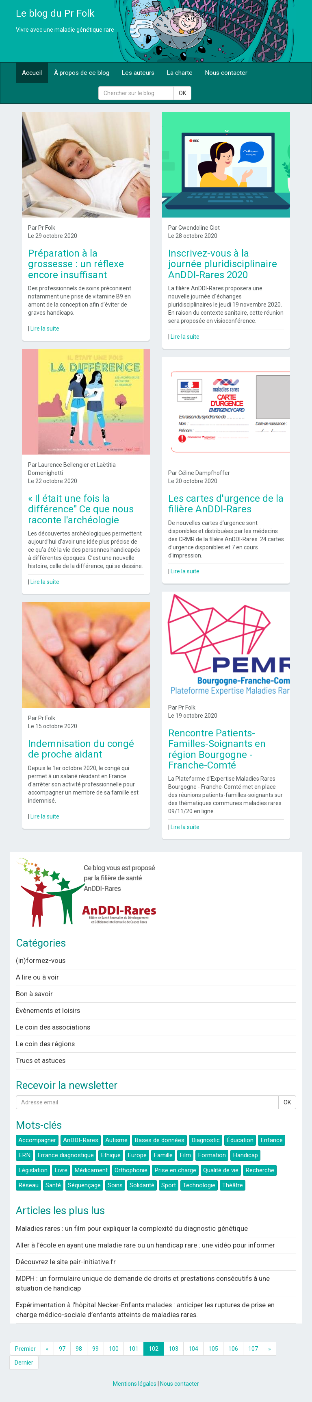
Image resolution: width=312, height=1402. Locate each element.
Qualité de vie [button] (220, 1170)
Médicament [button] (91, 1170)
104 (193, 1348)
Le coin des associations (53, 1027)
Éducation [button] (240, 1140)
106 (233, 1348)
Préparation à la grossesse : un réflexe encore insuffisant (76, 264)
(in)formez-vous (40, 960)
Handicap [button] (245, 1155)
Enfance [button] (271, 1140)
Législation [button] (33, 1170)
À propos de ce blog (81, 72)
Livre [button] (60, 1170)
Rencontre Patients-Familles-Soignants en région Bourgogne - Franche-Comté (217, 749)
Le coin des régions (45, 1044)
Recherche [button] (259, 1170)
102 (153, 1348)
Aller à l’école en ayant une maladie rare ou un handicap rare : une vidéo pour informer (145, 1245)
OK (182, 93)
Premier (25, 1348)
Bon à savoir (34, 994)
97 (62, 1348)
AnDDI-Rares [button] (80, 1140)
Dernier (24, 1362)
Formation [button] (212, 1155)
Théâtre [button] (232, 1185)
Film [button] (185, 1155)
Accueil (32, 72)
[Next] (269, 1349)
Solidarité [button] (142, 1185)
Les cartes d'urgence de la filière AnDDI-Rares (226, 504)
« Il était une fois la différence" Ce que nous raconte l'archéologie (81, 509)
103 (173, 1348)
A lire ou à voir (37, 977)
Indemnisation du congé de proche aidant (81, 749)
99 (95, 1348)
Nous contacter (226, 72)
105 (213, 1348)
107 (253, 1348)
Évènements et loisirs (48, 1010)
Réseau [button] (28, 1185)
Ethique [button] (111, 1155)
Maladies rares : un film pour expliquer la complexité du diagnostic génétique (132, 1228)
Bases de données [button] (159, 1140)
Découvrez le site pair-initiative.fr (66, 1262)
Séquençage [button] (84, 1185)
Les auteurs (137, 72)
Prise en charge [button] (175, 1170)
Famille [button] (163, 1155)
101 (134, 1348)
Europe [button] (137, 1155)
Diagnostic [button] (205, 1140)
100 (114, 1348)
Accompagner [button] (37, 1140)
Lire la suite (44, 328)
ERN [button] (24, 1155)
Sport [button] (168, 1185)
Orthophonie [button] (131, 1170)
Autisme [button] (116, 1140)
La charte (180, 72)
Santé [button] (53, 1185)
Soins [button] (115, 1185)
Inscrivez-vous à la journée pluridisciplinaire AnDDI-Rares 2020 (222, 264)
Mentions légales (134, 1383)
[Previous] (47, 1349)
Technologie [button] (199, 1185)
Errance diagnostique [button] (65, 1155)
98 (79, 1348)
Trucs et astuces (40, 1060)
